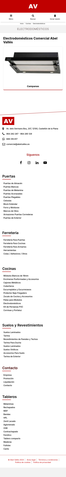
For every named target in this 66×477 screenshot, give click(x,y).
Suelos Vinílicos (10, 349)
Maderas (7, 442)
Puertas (8, 176)
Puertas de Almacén (12, 183)
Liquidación (8, 382)
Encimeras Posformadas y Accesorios (21, 279)
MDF (5, 411)
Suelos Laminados (12, 332)
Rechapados (9, 407)
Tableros (9, 397)
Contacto (7, 385)
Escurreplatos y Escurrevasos (17, 289)
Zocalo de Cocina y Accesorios (17, 296)
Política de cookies (22, 462)
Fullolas (7, 445)
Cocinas (9, 269)
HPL (5, 418)
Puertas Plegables (11, 197)
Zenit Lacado (9, 421)
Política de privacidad (42, 462)
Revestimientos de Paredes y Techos (20, 339)
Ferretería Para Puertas (14, 240)
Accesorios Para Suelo (14, 353)
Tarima (6, 336)
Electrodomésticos (12, 303)
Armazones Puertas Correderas (18, 214)
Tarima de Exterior (12, 356)
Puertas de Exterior (12, 218)
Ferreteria (10, 233)
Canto (6, 449)
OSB (5, 428)
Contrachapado (10, 431)
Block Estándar (10, 204)
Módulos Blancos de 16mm (15, 276)
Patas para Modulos (12, 300)
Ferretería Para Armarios (14, 247)
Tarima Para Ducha (12, 343)
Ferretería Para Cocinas (14, 243)
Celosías (7, 201)
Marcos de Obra (10, 211)
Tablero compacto (11, 438)
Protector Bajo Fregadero (15, 293)
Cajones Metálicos (12, 283)
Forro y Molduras (11, 207)
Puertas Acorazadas (12, 194)
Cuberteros (8, 286)
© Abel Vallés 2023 (16, 460)
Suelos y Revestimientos (22, 325)
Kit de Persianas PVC (13, 307)
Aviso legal (31, 460)
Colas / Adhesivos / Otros (15, 254)
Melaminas (8, 404)
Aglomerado (9, 425)
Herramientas (9, 250)
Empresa (7, 375)
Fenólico (7, 435)
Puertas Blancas (11, 187)
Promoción (8, 378)
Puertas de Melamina (13, 190)
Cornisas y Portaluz (12, 310)
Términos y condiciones (48, 460)
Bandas (6, 414)
